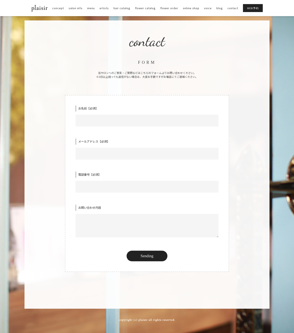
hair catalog (122, 8)
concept (58, 8)
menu (91, 8)
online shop (191, 8)
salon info (75, 8)
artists (104, 8)
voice (208, 8)
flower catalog (145, 8)
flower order (169, 8)
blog (219, 8)
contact (232, 8)
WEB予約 (253, 8)
